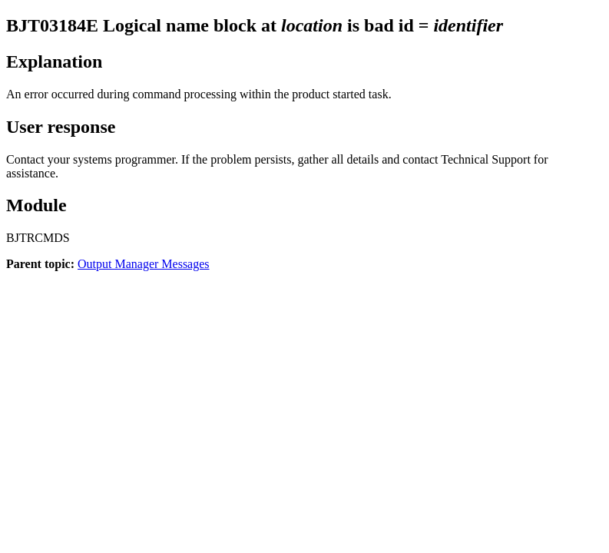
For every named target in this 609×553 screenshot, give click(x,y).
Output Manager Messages (144, 263)
